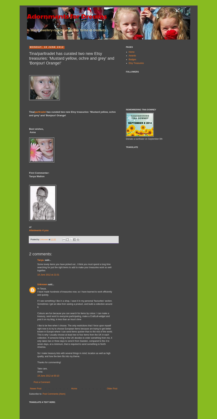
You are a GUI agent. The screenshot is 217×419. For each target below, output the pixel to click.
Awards (132, 55)
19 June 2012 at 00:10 (48, 376)
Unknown (44, 239)
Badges (132, 59)
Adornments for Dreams (67, 16)
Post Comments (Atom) (54, 394)
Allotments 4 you (39, 230)
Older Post (112, 388)
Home (74, 388)
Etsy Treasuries (136, 63)
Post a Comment (42, 382)
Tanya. (40, 260)
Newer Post (35, 388)
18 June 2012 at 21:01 (48, 274)
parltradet (40, 112)
